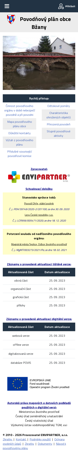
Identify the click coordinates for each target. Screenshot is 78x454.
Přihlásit (70, 6)
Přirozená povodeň (58, 124)
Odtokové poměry (58, 106)
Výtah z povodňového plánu (19, 142)
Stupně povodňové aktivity (58, 133)
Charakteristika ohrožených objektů (58, 115)
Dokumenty (45, 444)
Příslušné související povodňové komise (19, 153)
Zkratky (8, 439)
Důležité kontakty (19, 133)
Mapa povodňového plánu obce (19, 123)
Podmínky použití (40, 439)
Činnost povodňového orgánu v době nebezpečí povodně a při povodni (19, 110)
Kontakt (21, 439)
